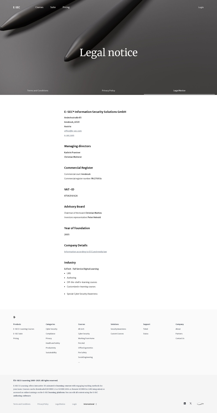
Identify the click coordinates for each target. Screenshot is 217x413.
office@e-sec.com (73, 131)
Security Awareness (118, 329)
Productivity (51, 348)
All (81, 329)
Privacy (49, 338)
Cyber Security (51, 329)
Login (201, 7)
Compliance (50, 334)
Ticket (145, 329)
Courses (39, 7)
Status (145, 334)
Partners (179, 334)
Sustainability (51, 352)
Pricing (66, 7)
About (178, 329)
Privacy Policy (108, 90)
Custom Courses (117, 334)
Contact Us (180, 338)
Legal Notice (179, 90)
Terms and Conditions (37, 90)
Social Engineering (85, 357)
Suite (53, 7)
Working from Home (86, 338)
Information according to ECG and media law (85, 251)
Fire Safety (82, 352)
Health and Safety (53, 343)
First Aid (81, 343)
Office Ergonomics (85, 348)
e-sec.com (69, 135)
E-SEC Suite (18, 334)
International (90, 404)
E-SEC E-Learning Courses (23, 329)
